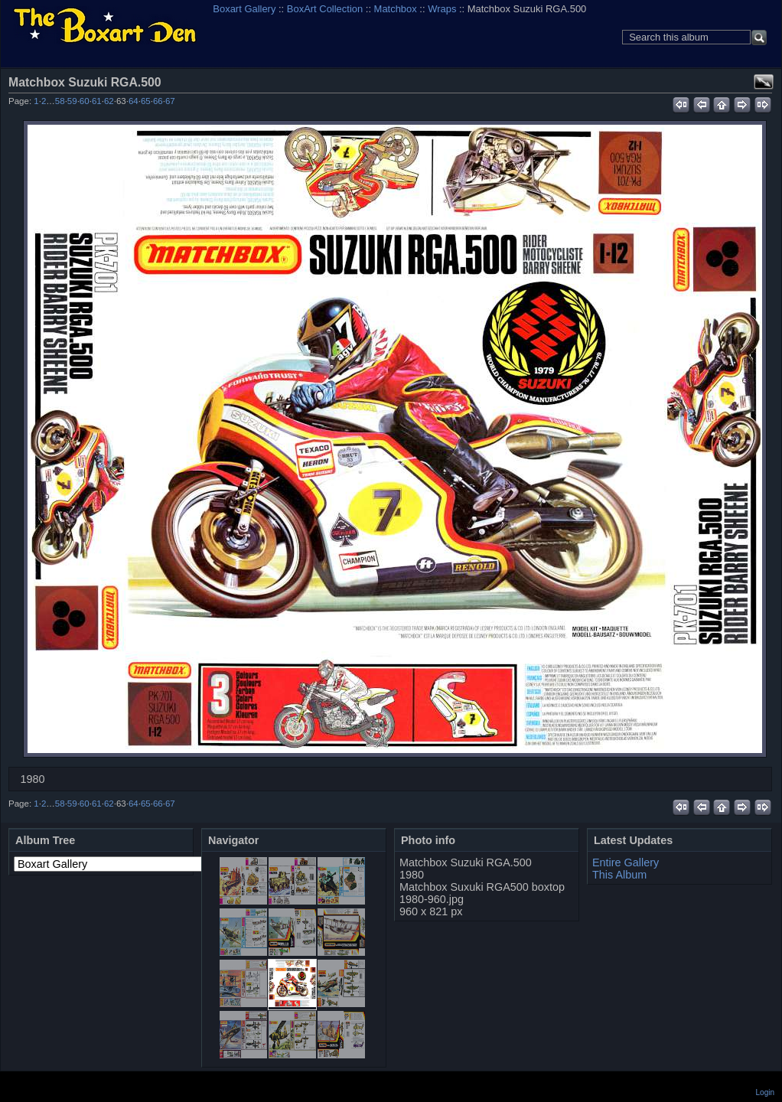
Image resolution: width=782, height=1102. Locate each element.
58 (60, 101)
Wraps (442, 9)
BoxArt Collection (325, 9)
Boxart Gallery (244, 9)
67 (170, 101)
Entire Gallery (625, 862)
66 (158, 101)
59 (72, 101)
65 (146, 101)
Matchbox (395, 9)
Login (765, 1092)
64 (133, 101)
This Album (619, 875)
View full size (764, 81)
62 (109, 101)
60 (85, 101)
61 (97, 101)
